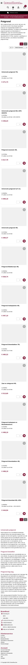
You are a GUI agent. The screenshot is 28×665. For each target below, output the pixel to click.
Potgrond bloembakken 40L (11, 461)
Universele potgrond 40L (10, 228)
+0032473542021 (7, 622)
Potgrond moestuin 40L (9, 150)
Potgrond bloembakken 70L (11, 344)
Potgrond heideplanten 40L (11, 305)
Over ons (3, 637)
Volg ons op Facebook (8, 629)
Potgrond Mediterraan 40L (10, 266)
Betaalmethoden (5, 638)
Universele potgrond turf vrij (11, 189)
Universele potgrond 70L (10, 72)
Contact (3, 635)
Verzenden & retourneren (7, 640)
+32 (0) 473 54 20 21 (8, 620)
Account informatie (5, 649)
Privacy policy (4, 654)
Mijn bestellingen (5, 651)
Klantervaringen (5, 643)
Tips (2, 656)
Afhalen (3, 642)
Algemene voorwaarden (7, 653)
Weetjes (3, 658)
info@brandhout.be (8, 624)
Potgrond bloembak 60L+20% (11, 500)
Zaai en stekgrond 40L (9, 383)
